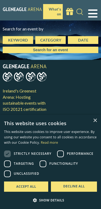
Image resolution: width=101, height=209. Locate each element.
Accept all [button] (26, 186)
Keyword (18, 40)
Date (83, 40)
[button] (50, 200)
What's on (55, 11)
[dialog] (50, 162)
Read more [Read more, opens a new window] (49, 142)
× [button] (95, 121)
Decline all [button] (74, 186)
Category (50, 40)
